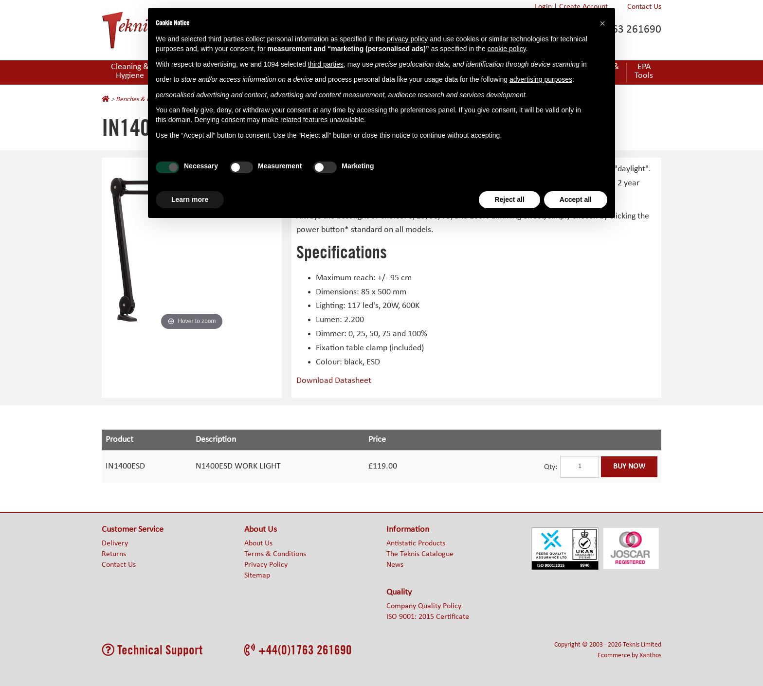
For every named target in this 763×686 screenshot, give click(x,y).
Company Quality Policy (423, 606)
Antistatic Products (415, 543)
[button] (602, 23)
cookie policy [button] (507, 49)
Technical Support (152, 649)
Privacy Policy (266, 565)
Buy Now (629, 466)
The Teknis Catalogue (420, 554)
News (394, 565)
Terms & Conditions (275, 554)
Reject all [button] (509, 199)
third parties (326, 64)
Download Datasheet (333, 380)
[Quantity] (579, 467)
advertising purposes (540, 79)
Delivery (115, 543)
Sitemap (257, 575)
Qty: (550, 467)
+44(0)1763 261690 (298, 649)
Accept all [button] (576, 199)
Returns (114, 554)
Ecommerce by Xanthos (629, 655)
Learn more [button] (189, 199)
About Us (258, 543)
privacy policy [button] (407, 39)
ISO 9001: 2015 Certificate (427, 617)
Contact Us (644, 7)
